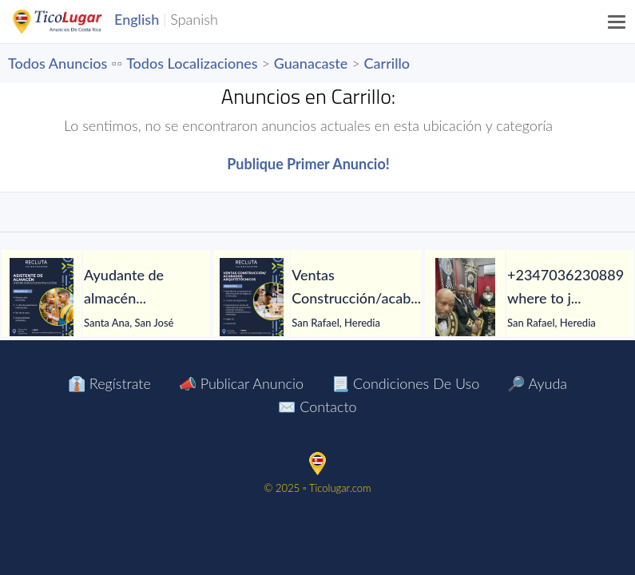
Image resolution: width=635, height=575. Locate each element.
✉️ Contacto (317, 406)
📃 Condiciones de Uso (405, 383)
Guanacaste (311, 63)
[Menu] (617, 21)
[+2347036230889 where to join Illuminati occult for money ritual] (465, 298)
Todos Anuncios (57, 63)
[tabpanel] (106, 298)
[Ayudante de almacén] (41, 298)
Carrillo (387, 63)
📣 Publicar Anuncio (241, 383)
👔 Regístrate (109, 383)
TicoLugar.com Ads (74, 21)
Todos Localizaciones (191, 63)
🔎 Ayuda (537, 383)
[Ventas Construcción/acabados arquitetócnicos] (251, 298)
